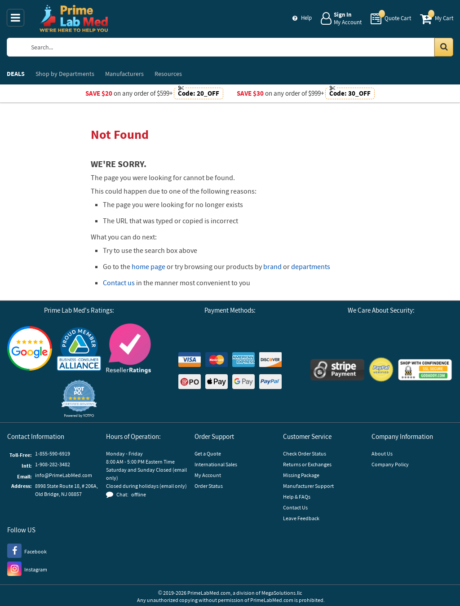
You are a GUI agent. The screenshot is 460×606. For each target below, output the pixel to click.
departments (310, 266)
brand (272, 266)
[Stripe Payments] (337, 371)
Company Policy (390, 464)
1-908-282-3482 (52, 464)
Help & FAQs (296, 496)
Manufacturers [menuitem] (124, 74)
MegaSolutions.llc (281, 592)
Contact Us (295, 507)
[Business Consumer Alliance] (79, 349)
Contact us (119, 282)
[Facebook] (27, 550)
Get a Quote (208, 453)
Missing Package (301, 475)
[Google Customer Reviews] (29, 349)
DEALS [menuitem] (16, 74)
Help (306, 18)
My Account (208, 475)
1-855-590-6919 (52, 453)
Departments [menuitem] (64, 74)
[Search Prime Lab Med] (237, 47)
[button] (79, 399)
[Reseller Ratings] (128, 349)
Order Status (209, 485)
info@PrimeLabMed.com (63, 475)
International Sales (216, 464)
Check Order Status (304, 453)
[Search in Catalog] (443, 47)
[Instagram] (27, 568)
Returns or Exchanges (307, 464)
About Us (382, 453)
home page (148, 266)
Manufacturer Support (308, 485)
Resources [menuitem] (168, 74)
